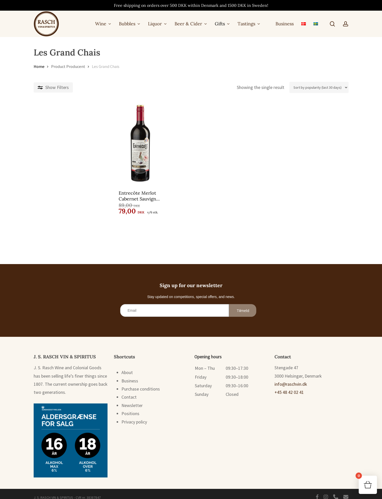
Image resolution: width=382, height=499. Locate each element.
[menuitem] (304, 24)
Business (129, 374)
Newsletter (132, 399)
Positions (130, 407)
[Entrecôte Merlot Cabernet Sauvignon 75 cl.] (71, 143)
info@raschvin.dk (290, 378)
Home (39, 66)
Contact (129, 391)
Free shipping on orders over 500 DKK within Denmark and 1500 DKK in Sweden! (191, 5)
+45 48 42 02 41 (289, 386)
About (127, 366)
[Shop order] (319, 87)
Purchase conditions (140, 382)
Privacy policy (134, 415)
